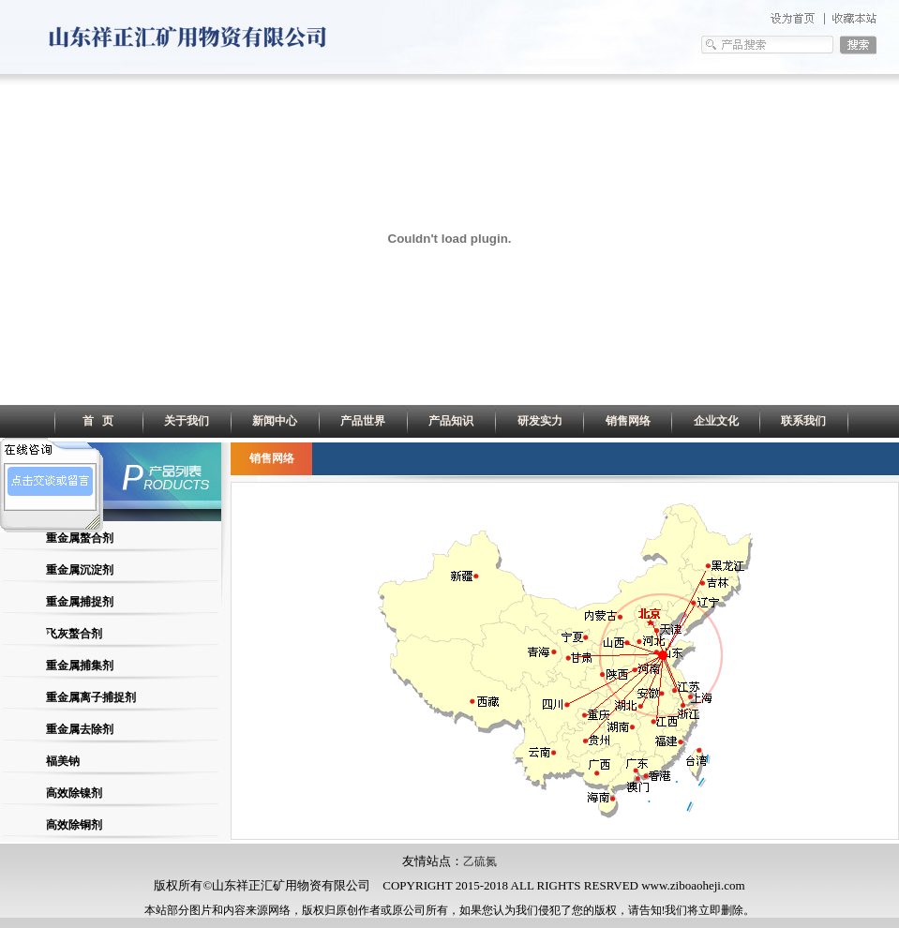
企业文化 (716, 420)
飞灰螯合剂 (74, 633)
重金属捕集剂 (79, 665)
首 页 (97, 420)
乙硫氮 (480, 861)
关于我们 (186, 420)
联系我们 (803, 420)
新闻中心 (274, 420)
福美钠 (63, 761)
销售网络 (628, 420)
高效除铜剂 (74, 824)
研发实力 (539, 420)
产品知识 (450, 420)
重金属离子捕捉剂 (91, 697)
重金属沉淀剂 (79, 569)
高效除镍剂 (74, 793)
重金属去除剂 (79, 729)
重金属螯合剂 (79, 538)
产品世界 (362, 420)
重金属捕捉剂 (79, 601)
